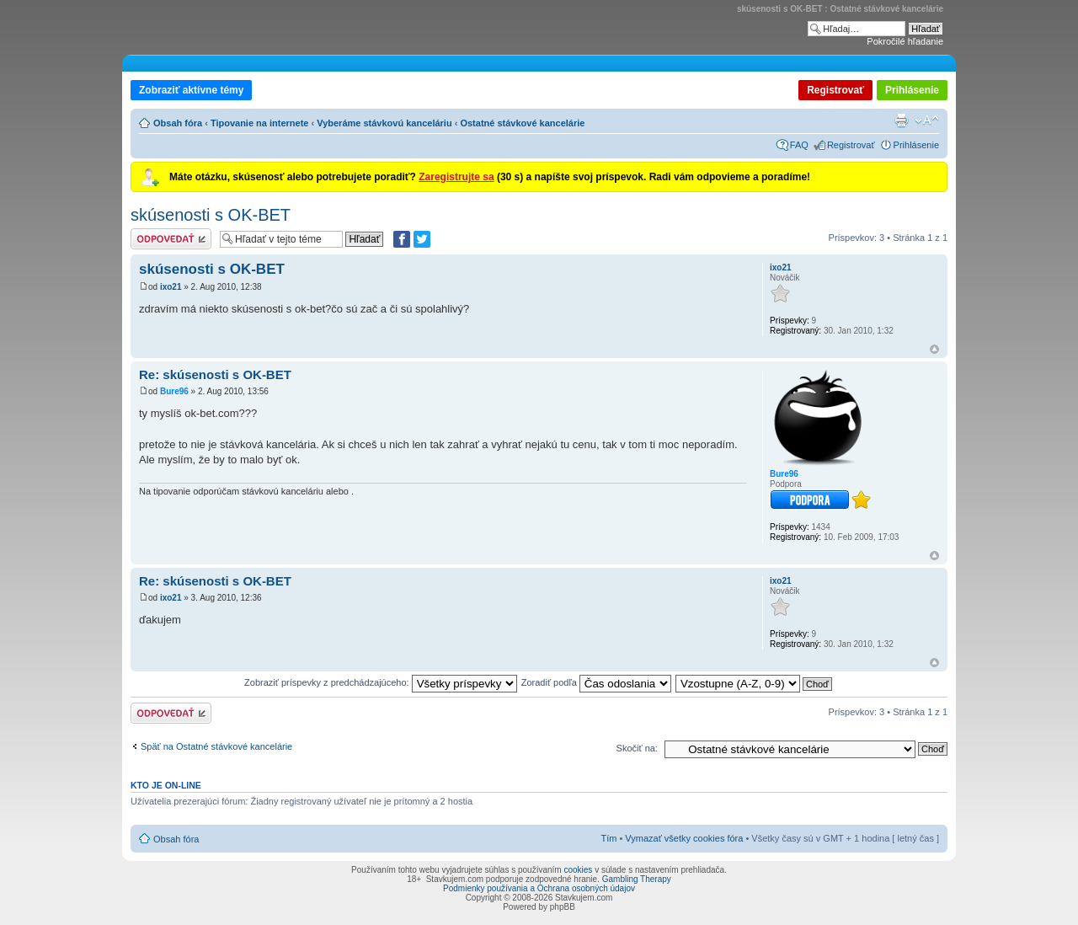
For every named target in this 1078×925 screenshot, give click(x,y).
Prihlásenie (912, 90)
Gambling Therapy (636, 879)
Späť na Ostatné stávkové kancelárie (216, 746)
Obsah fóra (177, 123)
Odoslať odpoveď (171, 238)
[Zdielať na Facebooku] (402, 239)
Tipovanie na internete (260, 123)
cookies (577, 869)
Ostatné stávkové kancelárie (522, 123)
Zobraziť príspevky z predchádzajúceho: (380, 682)
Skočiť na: (637, 748)
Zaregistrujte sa (456, 177)
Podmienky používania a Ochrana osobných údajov (539, 888)
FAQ (799, 145)
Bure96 (174, 391)
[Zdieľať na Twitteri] (422, 239)
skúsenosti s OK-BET (211, 215)
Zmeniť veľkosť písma (927, 120)
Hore (934, 349)
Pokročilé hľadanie (905, 41)
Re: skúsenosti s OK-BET (215, 374)
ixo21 (171, 286)
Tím (608, 838)
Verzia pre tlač (901, 120)
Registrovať (835, 90)
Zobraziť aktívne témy (191, 90)
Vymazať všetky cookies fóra (684, 838)
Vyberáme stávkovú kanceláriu (384, 123)
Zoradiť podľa (596, 682)
